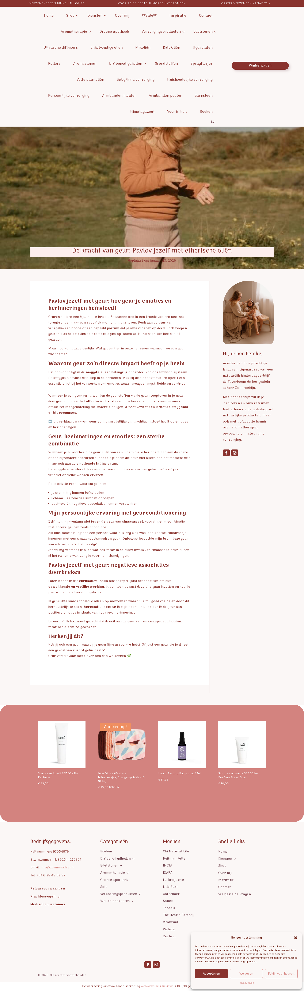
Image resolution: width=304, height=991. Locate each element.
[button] (295, 938)
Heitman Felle (174, 858)
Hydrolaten (203, 48)
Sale (103, 886)
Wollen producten (115, 900)
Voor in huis (177, 112)
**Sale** (149, 16)
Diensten (95, 16)
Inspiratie (178, 16)
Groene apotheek (114, 32)
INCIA (167, 865)
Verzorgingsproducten (161, 32)
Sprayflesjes (202, 64)
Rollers (54, 64)
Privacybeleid (246, 983)
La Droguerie (173, 879)
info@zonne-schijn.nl (58, 867)
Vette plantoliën (90, 80)
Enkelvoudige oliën (107, 48)
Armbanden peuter (165, 96)
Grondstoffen (166, 64)
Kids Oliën (171, 48)
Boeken (206, 112)
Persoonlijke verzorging (69, 96)
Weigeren (246, 973)
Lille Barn (171, 886)
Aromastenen (84, 64)
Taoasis (169, 907)
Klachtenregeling (45, 896)
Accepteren (211, 973)
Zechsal (169, 936)
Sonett (168, 900)
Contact (206, 16)
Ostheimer (171, 893)
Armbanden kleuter (119, 96)
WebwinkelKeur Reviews (157, 986)
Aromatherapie (74, 32)
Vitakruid (170, 922)
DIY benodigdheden (125, 64)
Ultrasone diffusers (60, 48)
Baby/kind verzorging (136, 80)
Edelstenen (203, 32)
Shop (70, 16)
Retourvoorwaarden (47, 888)
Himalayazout (142, 112)
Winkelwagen (260, 65)
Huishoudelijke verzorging (190, 80)
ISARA (167, 872)
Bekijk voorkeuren (281, 973)
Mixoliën (142, 48)
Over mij (122, 16)
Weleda (169, 929)
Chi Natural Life (176, 851)
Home (49, 16)
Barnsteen (204, 96)
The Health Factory (178, 914)
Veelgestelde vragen (234, 894)
